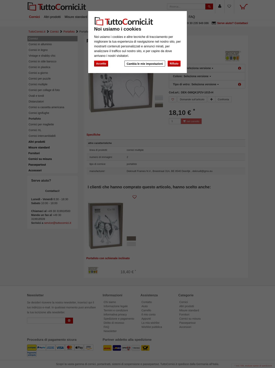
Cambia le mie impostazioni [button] (144, 63)
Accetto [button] (101, 63)
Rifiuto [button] (174, 63)
